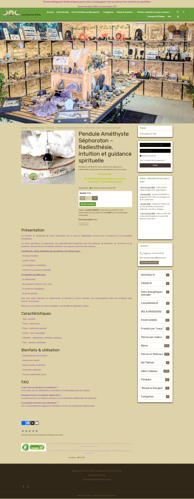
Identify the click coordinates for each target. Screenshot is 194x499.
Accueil (50, 12)
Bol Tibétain (147, 363)
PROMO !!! (146, 283)
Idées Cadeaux (149, 371)
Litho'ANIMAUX (149, 303)
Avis (169, 17)
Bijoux (144, 346)
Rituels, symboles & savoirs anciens (153, 12)
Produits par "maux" (152, 329)
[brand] (19, 14)
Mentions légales (83, 496)
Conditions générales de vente (105, 496)
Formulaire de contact (149, 263)
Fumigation (108, 12)
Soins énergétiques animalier (151, 294)
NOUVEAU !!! (148, 275)
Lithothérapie (62, 12)
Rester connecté (149, 156)
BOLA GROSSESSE (151, 312)
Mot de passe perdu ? (159, 161)
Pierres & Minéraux (37, 128)
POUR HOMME (149, 320)
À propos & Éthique (156, 17)
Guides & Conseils (124, 12)
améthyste (83, 224)
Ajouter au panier (87, 204)
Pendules (50, 128)
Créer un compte (145, 161)
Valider (155, 166)
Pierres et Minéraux (152, 354)
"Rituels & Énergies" (152, 388)
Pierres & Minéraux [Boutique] (85, 12)
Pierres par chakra (151, 337)
